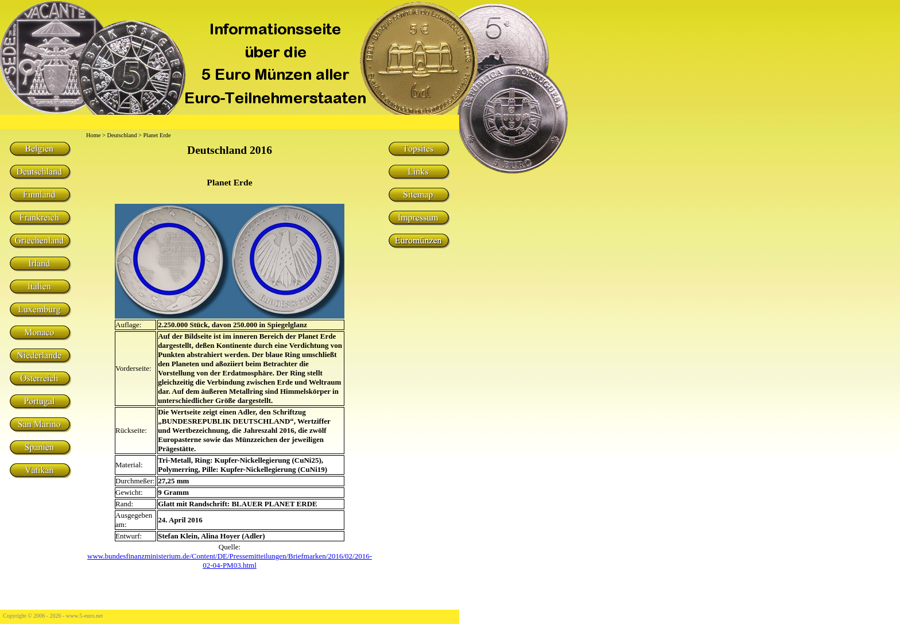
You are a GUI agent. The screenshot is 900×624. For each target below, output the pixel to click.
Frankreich (40, 218)
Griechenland (40, 241)
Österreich (40, 378)
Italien (40, 287)
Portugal (40, 401)
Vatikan (40, 470)
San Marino (40, 424)
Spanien (40, 447)
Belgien (40, 149)
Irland (40, 264)
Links (418, 172)
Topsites (418, 149)
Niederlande (40, 356)
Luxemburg (40, 310)
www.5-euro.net (84, 616)
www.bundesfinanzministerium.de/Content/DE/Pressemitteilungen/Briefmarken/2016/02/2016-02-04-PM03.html (229, 560)
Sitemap (418, 195)
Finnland (40, 195)
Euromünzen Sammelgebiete (418, 241)
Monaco (40, 333)
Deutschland (40, 172)
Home (93, 135)
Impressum (418, 218)
